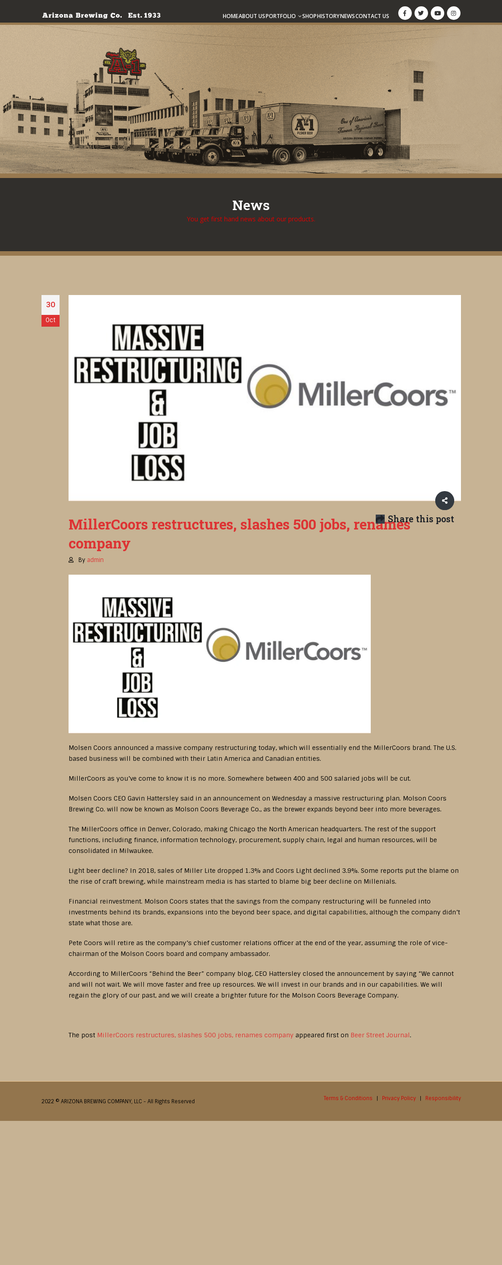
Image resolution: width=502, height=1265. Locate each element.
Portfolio (281, 16)
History (328, 16)
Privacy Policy (399, 1098)
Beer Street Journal (380, 1035)
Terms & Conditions (348, 1098)
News (347, 16)
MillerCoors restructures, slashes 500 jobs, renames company (195, 1035)
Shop (309, 16)
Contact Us (372, 16)
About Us (252, 16)
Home (230, 16)
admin (95, 560)
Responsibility (443, 1098)
